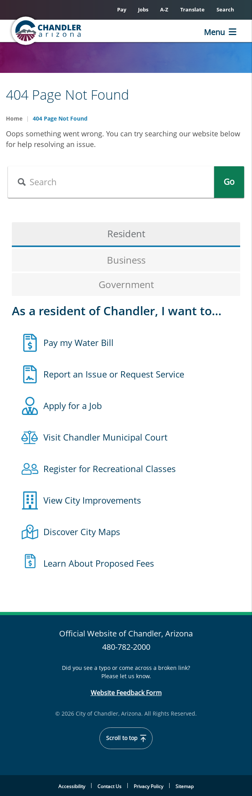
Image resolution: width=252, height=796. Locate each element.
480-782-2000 (126, 647)
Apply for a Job (72, 405)
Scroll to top (126, 738)
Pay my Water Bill (78, 342)
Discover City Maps (81, 531)
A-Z (164, 9)
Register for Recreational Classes (109, 468)
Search (225, 9)
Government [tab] (126, 284)
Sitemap (184, 786)
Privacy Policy (148, 786)
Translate (192, 9)
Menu (214, 32)
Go (229, 181)
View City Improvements (92, 500)
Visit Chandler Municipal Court (105, 437)
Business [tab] (126, 259)
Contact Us (109, 786)
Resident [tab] (126, 233)
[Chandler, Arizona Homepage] (47, 30)
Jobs (143, 9)
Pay (121, 9)
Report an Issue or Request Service (113, 374)
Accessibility (71, 786)
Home (14, 118)
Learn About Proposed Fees (98, 563)
